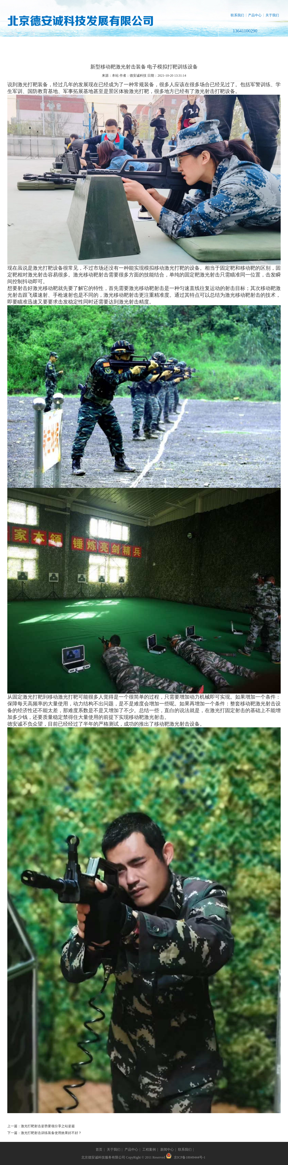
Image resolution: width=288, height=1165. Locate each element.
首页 (99, 1149)
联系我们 (237, 15)
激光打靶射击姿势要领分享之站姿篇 (48, 1126)
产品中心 (255, 15)
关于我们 (272, 15)
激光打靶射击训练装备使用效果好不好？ (51, 1133)
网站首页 (27, 43)
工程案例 (144, 43)
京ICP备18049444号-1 (190, 1157)
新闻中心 (183, 43)
